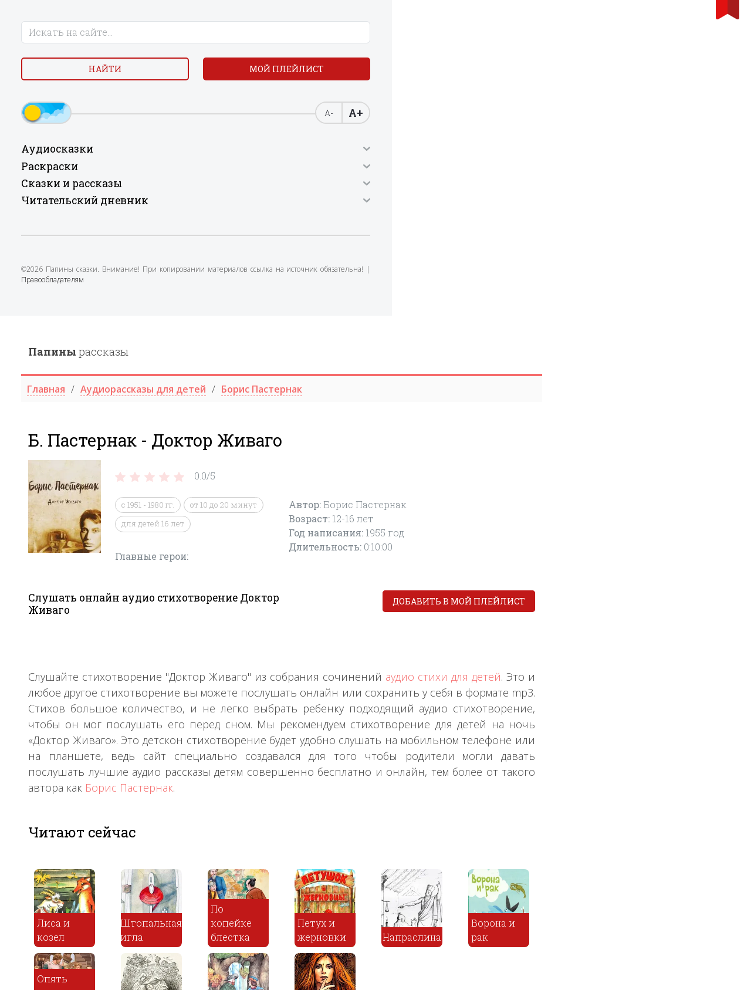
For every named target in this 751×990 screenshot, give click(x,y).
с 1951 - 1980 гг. (335, 189)
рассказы (266, 36)
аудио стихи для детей (631, 361)
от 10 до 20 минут (411, 189)
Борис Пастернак (317, 472)
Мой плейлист (94, 103)
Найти (93, 76)
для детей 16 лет (340, 207)
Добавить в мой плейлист (646, 285)
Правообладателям (59, 330)
